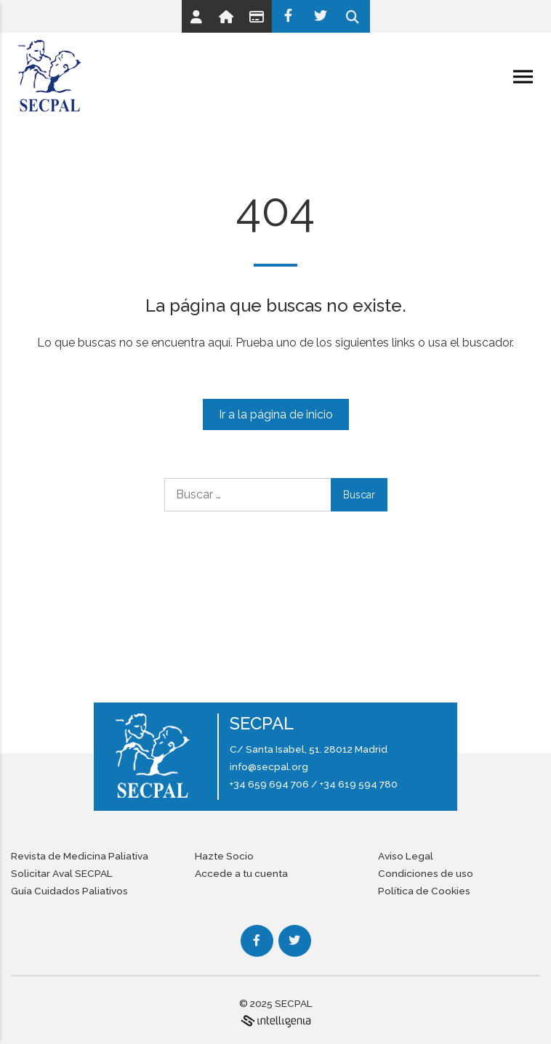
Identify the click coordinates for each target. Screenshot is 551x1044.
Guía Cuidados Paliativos (69, 891)
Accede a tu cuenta (241, 873)
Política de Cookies (424, 891)
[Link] (196, 16)
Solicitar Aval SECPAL (62, 873)
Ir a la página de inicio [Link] (276, 414)
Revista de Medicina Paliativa (79, 856)
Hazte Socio (224, 856)
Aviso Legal (405, 856)
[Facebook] (288, 16)
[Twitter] (321, 16)
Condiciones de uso (425, 873)
